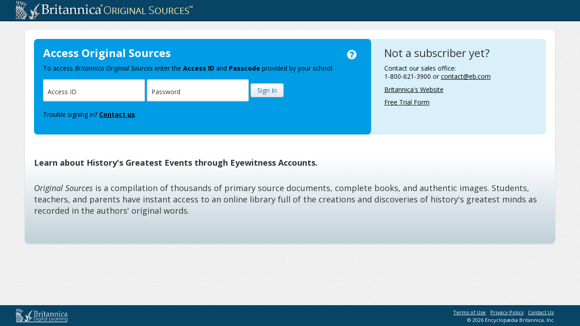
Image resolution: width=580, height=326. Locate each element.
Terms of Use (469, 312)
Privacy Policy (507, 312)
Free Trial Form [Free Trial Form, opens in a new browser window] (407, 102)
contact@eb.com (466, 76)
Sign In (267, 90)
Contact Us (541, 312)
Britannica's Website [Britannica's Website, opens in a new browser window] (414, 89)
